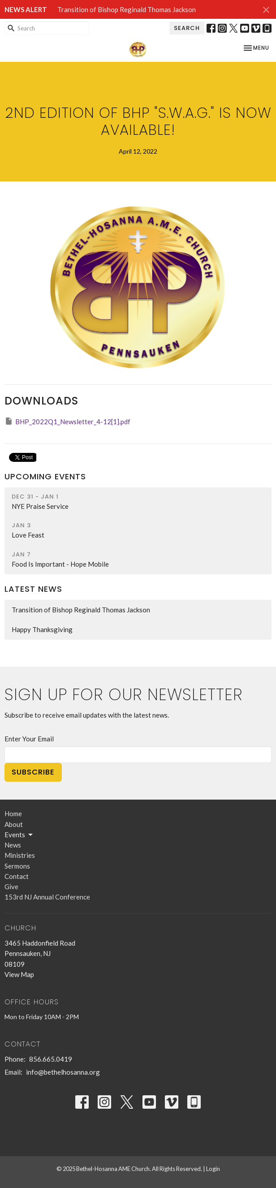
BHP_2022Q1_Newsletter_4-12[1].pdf (67, 421)
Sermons (17, 866)
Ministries (19, 855)
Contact (16, 876)
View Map (19, 974)
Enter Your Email (29, 739)
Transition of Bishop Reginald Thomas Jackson (126, 9)
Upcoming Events (45, 476)
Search (187, 28)
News (12, 845)
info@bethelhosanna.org (63, 1072)
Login (213, 1168)
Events (19, 835)
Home (13, 813)
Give (11, 886)
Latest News (33, 588)
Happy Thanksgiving (42, 629)
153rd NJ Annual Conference (47, 897)
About (13, 824)
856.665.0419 (50, 1059)
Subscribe (33, 772)
